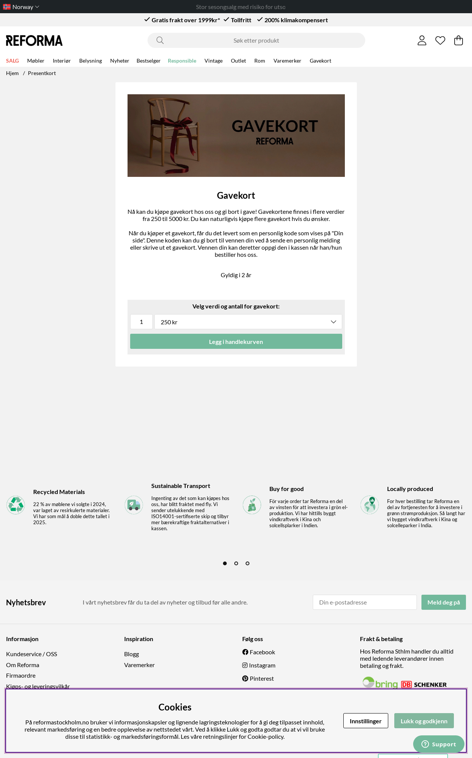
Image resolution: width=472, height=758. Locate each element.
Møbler (36, 60)
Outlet (238, 60)
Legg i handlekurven (236, 341)
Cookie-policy (265, 736)
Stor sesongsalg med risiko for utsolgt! (250, 6)
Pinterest (262, 678)
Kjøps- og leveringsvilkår (38, 686)
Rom (259, 60)
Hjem (12, 73)
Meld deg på (443, 602)
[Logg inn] (422, 40)
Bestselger (149, 60)
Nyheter (119, 60)
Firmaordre (20, 675)
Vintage (213, 60)
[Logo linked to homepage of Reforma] (34, 40)
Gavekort (320, 60)
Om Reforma (22, 664)
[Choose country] (19, 6)
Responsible (182, 60)
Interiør (62, 60)
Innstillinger (366, 720)
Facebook (262, 651)
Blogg (131, 653)
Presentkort (42, 73)
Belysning (90, 60)
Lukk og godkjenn (424, 720)
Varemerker (287, 60)
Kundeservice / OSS (31, 653)
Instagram (262, 665)
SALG (12, 60)
